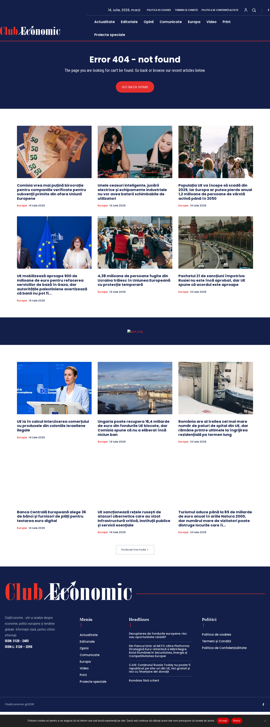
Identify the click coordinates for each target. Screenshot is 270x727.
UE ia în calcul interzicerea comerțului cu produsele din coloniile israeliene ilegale (53, 441)
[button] (254, 10)
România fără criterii (144, 696)
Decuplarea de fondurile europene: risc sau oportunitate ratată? (158, 650)
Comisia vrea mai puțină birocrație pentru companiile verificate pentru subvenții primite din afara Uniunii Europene (51, 192)
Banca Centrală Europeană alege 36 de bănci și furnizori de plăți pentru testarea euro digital (51, 531)
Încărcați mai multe (135, 564)
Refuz (236, 720)
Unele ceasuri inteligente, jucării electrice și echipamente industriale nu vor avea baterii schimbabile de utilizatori (132, 192)
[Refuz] (265, 721)
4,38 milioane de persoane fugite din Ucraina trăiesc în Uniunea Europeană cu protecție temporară (134, 280)
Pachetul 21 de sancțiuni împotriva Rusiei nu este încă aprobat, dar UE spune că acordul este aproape (211, 280)
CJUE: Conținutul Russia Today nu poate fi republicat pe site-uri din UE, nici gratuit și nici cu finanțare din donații (159, 683)
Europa (22, 205)
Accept (223, 720)
